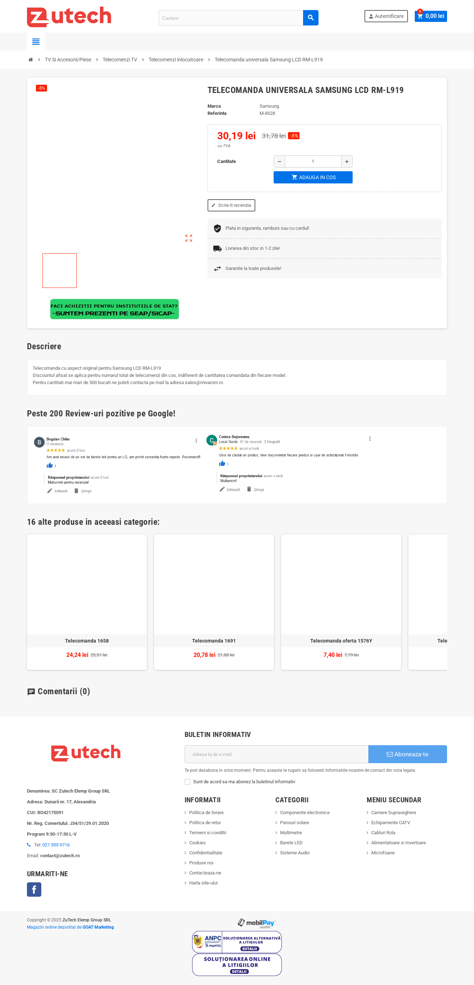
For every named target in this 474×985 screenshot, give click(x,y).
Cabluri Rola (383, 832)
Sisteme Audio (295, 852)
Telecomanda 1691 (214, 641)
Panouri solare (294, 822)
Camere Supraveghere (393, 812)
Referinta (217, 113)
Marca (214, 106)
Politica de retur (205, 822)
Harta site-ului (203, 883)
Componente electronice (305, 812)
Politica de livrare (206, 812)
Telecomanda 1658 (87, 641)
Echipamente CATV (390, 822)
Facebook (34, 889)
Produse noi (201, 862)
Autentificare (387, 16)
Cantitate (226, 161)
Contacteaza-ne (205, 873)
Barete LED (291, 842)
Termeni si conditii (207, 832)
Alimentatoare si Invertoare (398, 842)
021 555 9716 (56, 845)
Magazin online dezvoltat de (70, 927)
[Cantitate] (313, 161)
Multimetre (291, 832)
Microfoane (383, 852)
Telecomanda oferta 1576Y (341, 641)
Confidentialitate (205, 852)
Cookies (197, 842)
